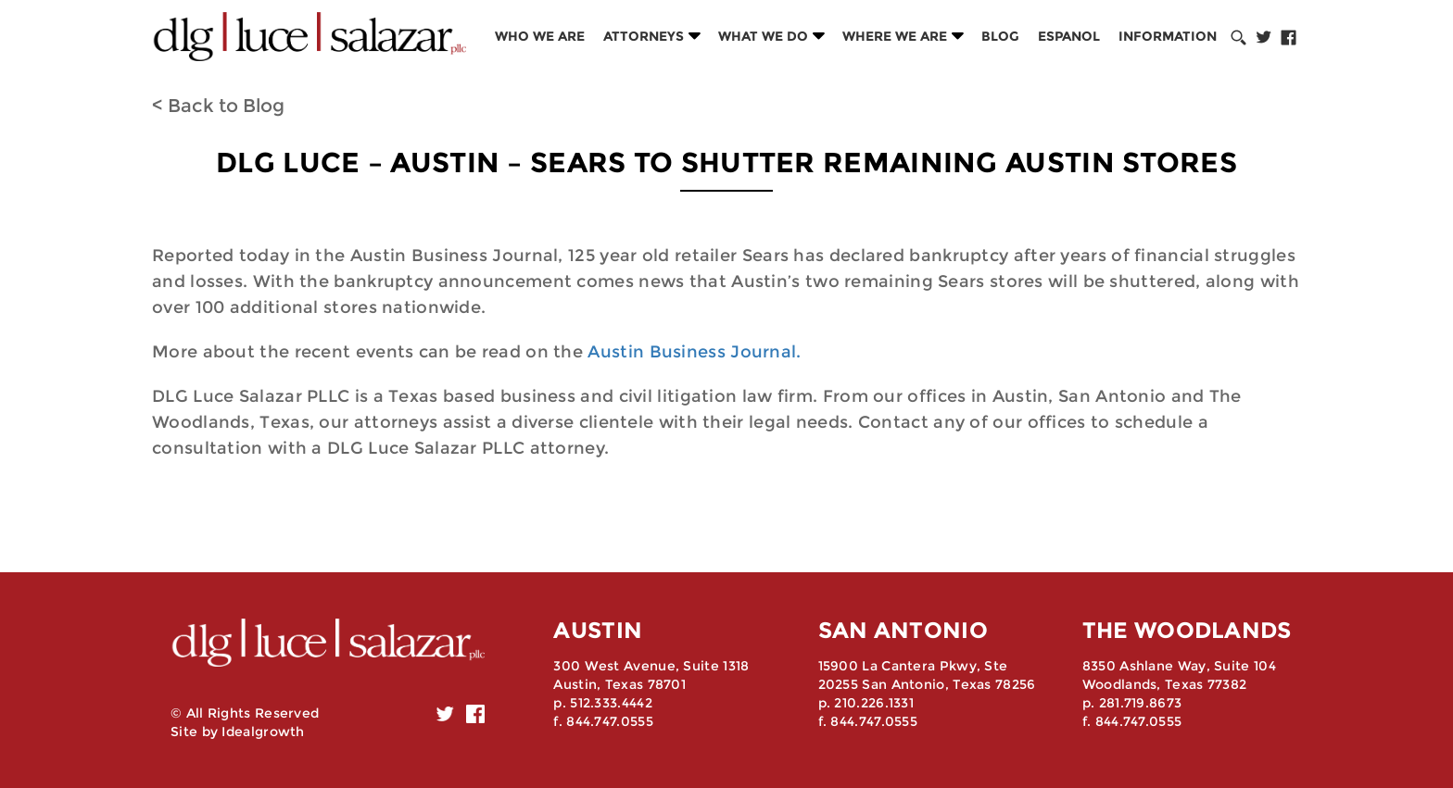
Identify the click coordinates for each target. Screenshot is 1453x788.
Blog (1000, 36)
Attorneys (643, 36)
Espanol (1069, 36)
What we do (763, 36)
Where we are (894, 36)
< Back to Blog (218, 105)
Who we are (540, 36)
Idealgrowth (262, 731)
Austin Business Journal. (694, 352)
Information (1167, 36)
